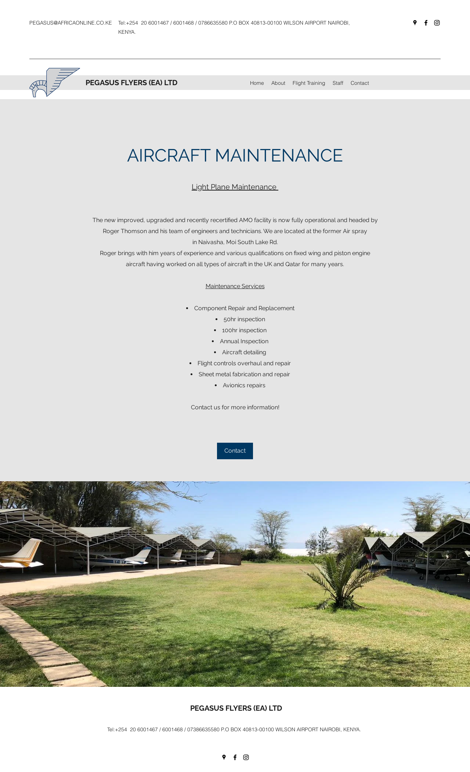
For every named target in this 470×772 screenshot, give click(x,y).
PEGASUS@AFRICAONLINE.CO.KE (70, 22)
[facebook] (426, 22)
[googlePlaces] (415, 22)
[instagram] (437, 22)
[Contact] (235, 451)
